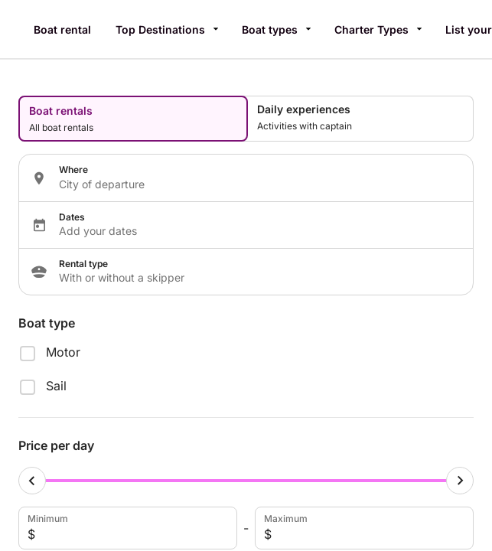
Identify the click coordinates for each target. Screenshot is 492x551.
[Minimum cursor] (32, 480)
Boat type (46, 323)
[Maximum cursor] (460, 480)
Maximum (362, 528)
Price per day (56, 445)
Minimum (126, 528)
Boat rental (62, 29)
